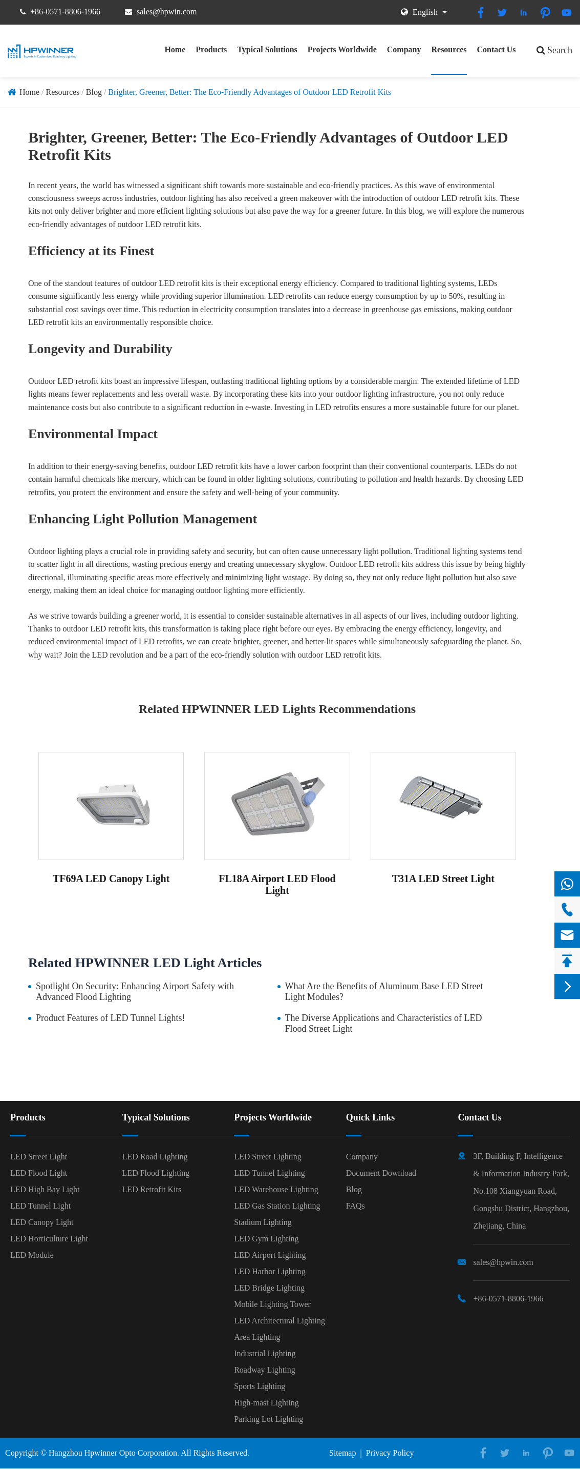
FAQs (355, 1205)
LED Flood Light (38, 1173)
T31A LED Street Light (443, 878)
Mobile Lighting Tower (272, 1304)
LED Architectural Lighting (279, 1320)
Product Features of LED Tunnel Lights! (110, 1018)
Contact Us (496, 49)
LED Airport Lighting (270, 1255)
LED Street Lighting (268, 1156)
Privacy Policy (390, 1452)
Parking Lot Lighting (268, 1419)
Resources (448, 49)
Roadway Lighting (264, 1369)
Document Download (381, 1173)
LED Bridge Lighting (269, 1287)
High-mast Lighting (266, 1402)
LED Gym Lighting (266, 1238)
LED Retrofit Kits (152, 1189)
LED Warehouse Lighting (276, 1189)
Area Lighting (257, 1337)
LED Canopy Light (42, 1222)
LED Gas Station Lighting (277, 1205)
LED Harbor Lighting (270, 1271)
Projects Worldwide (342, 49)
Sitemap (342, 1452)
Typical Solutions (267, 49)
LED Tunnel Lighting (269, 1173)
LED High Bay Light (45, 1189)
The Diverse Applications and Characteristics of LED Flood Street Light (383, 1023)
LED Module (32, 1255)
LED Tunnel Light (40, 1205)
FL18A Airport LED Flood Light (277, 884)
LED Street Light (38, 1156)
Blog (94, 92)
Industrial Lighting (264, 1353)
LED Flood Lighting (156, 1173)
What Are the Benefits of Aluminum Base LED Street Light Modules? (384, 991)
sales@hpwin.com (167, 11)
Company (404, 49)
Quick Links (370, 1117)
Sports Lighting (259, 1386)
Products (211, 49)
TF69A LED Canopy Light (111, 878)
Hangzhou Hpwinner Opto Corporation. (114, 1452)
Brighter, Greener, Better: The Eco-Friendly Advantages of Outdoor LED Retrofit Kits (249, 92)
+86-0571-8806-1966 (65, 11)
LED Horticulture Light (49, 1238)
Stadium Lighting (262, 1222)
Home (174, 49)
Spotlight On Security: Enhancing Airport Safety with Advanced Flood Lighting (135, 991)
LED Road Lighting (155, 1156)
